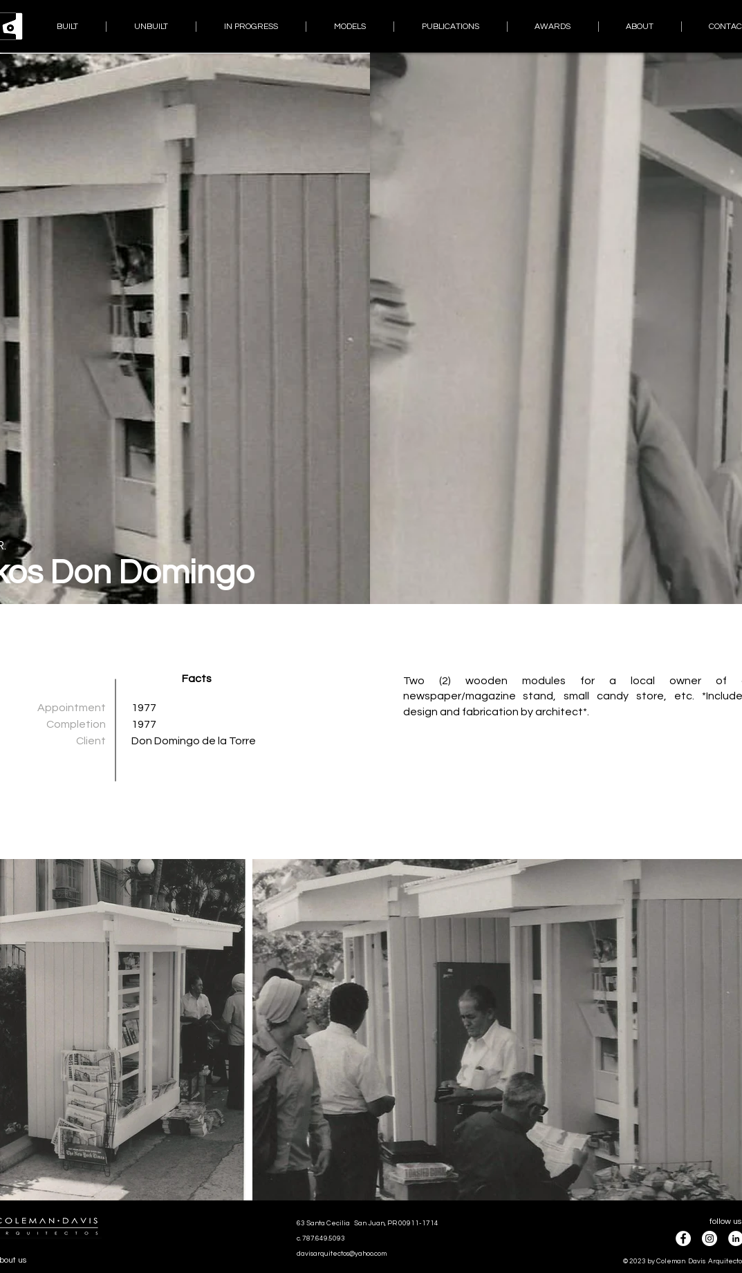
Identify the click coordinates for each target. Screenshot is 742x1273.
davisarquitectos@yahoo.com (342, 1253)
